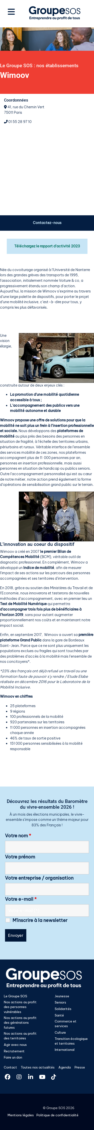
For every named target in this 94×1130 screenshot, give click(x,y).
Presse (79, 1067)
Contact (10, 1067)
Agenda (64, 1067)
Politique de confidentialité (57, 1115)
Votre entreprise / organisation (39, 878)
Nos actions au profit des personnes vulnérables (20, 1007)
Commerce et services (65, 1023)
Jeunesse (62, 996)
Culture (60, 1032)
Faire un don (13, 1057)
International (64, 1050)
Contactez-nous (47, 223)
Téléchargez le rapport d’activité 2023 (47, 246)
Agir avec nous (15, 1045)
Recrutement (14, 1051)
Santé (59, 1015)
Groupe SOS (55, 1108)
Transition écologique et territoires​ (71, 1041)
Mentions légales (21, 1115)
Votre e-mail (21, 899)
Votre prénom (20, 856)
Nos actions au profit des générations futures (20, 1022)
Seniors (60, 1002)
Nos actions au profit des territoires (20, 1035)
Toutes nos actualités (38, 1067)
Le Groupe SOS (15, 996)
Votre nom (18, 835)
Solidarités (63, 1009)
